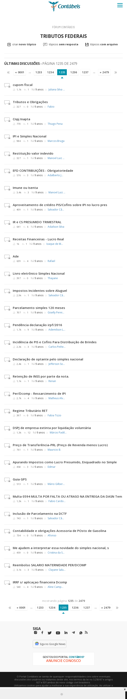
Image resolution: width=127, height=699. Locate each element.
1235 (62, 72)
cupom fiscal (23, 85)
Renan (52, 381)
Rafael (51, 261)
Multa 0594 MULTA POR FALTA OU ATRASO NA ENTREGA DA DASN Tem (67, 496)
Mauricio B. (54, 449)
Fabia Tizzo (54, 415)
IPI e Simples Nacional (29, 136)
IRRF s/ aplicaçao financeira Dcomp (40, 582)
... (30, 72)
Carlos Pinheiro (57, 346)
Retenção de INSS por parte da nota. (41, 376)
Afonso (52, 535)
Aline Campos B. (56, 586)
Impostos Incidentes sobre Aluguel (40, 290)
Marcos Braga (56, 141)
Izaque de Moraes (54, 243)
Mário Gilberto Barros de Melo (56, 484)
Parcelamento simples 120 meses (39, 308)
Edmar (52, 466)
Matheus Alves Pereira (57, 398)
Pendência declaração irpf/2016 (37, 325)
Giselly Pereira (56, 312)
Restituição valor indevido (33, 153)
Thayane (53, 278)
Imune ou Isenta (25, 187)
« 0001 (19, 72)
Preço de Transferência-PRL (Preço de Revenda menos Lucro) (60, 445)
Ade (16, 256)
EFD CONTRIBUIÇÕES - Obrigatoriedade (43, 170)
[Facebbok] (42, 633)
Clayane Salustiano (57, 569)
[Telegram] (73, 633)
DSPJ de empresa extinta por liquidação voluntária (52, 428)
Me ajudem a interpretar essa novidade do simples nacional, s (61, 548)
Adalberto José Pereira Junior (56, 175)
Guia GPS (20, 479)
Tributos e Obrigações (30, 102)
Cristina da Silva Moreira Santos (56, 552)
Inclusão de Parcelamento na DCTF (40, 513)
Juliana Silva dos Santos (57, 89)
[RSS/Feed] (86, 632)
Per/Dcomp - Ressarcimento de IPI (39, 393)
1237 (85, 72)
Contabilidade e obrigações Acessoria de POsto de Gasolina (59, 531)
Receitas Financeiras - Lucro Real (38, 239)
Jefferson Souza (57, 364)
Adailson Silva (56, 226)
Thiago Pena (55, 123)
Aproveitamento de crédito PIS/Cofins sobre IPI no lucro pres (60, 205)
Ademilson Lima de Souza (57, 329)
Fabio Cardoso (57, 501)
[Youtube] (58, 633)
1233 (39, 72)
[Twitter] (49, 633)
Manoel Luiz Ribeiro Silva (56, 158)
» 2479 (104, 72)
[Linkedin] (66, 633)
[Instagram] (35, 633)
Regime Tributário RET (30, 410)
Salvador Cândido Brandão (56, 209)
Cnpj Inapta (21, 119)
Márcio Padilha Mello (58, 432)
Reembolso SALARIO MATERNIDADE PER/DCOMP (49, 565)
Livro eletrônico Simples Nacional (39, 273)
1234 (50, 72)
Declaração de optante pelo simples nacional (48, 359)
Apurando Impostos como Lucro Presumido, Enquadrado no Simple (65, 462)
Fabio (51, 106)
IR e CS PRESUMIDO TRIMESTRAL (37, 222)
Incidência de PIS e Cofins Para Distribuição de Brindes (55, 342)
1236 (73, 72)
